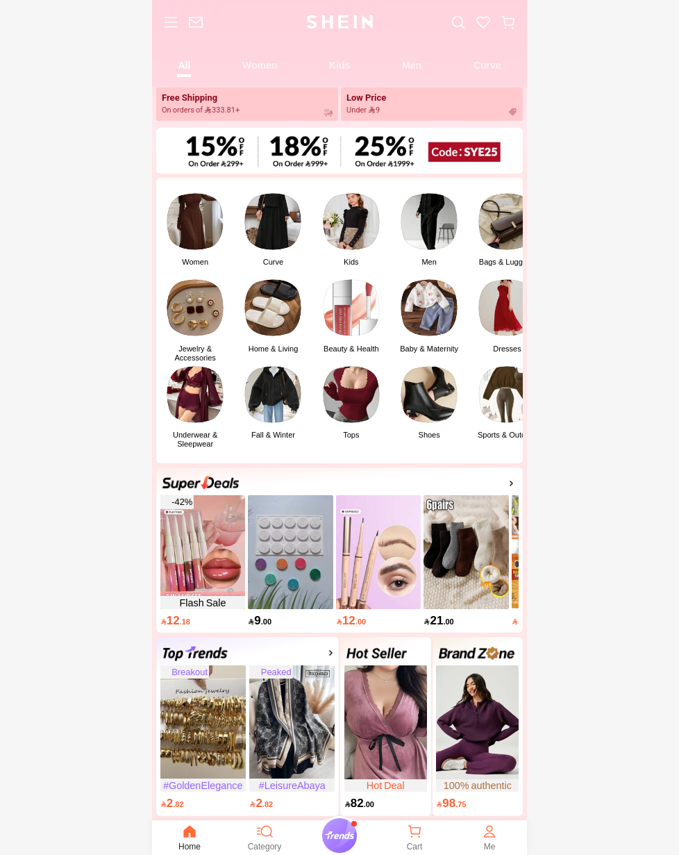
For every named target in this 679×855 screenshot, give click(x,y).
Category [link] (265, 837)
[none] (190, 831)
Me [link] (489, 837)
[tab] (184, 64)
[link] (195, 22)
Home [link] (189, 837)
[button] (508, 22)
